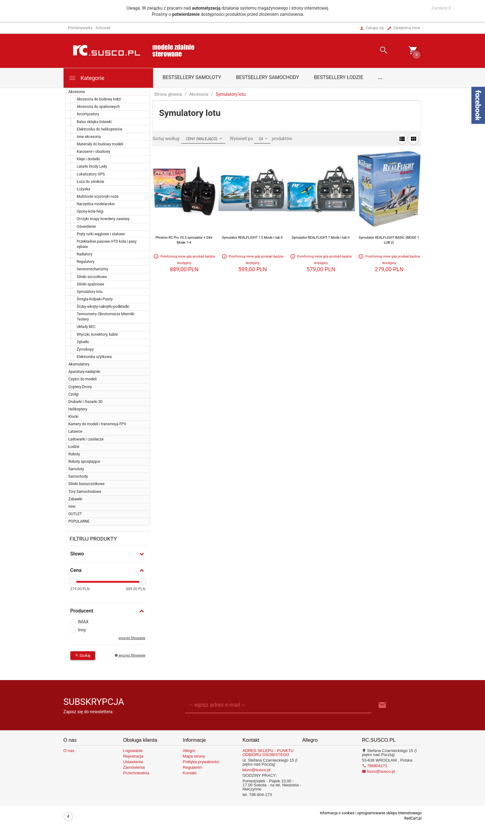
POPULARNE (79, 521)
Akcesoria (76, 92)
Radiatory (85, 254)
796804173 (374, 765)
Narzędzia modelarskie (96, 204)
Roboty (74, 454)
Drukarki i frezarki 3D (85, 402)
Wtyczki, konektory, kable (97, 334)
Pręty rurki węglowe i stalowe (101, 234)
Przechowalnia (136, 773)
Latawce (75, 431)
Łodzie (73, 446)
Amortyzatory (88, 114)
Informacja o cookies (337, 813)
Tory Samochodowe (84, 491)
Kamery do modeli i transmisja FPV (97, 424)
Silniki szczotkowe (92, 277)
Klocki (73, 416)
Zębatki (83, 342)
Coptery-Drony (80, 387)
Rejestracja (133, 756)
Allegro (189, 750)
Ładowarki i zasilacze (86, 439)
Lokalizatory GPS (91, 174)
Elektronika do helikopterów (99, 129)
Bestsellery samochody (267, 77)
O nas (69, 750)
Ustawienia (133, 761)
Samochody (78, 476)
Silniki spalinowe (90, 284)
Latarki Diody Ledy (92, 166)
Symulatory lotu (90, 292)
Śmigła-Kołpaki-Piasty (95, 299)
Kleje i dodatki (88, 159)
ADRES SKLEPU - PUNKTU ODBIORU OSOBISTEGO (267, 752)
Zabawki (75, 499)
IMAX (83, 621)
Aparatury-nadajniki (84, 371)
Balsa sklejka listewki (94, 122)
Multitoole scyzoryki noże (98, 196)
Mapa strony (194, 756)
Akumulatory (79, 364)
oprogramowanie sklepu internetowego (389, 813)
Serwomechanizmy (92, 269)
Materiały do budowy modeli (100, 144)
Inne (72, 506)
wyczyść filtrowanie (132, 638)
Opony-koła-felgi (90, 211)
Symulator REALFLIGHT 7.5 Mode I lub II (252, 238)
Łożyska (83, 189)
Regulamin (192, 767)
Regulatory (86, 261)
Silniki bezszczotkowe (86, 484)
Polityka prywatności (201, 761)
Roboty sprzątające (84, 461)
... (380, 77)
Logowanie (133, 750)
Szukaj (82, 655)
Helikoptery (77, 409)
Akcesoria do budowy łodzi (99, 99)
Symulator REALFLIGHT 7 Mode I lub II (321, 238)
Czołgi (73, 394)
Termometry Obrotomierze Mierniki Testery (105, 316)
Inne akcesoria (89, 137)
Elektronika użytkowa (94, 357)
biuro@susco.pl (256, 769)
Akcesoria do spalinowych (98, 106)
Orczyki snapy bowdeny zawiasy (103, 219)
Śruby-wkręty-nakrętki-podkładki (103, 306)
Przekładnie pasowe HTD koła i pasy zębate (107, 244)
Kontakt (189, 773)
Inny (82, 629)
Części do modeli (82, 379)
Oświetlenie (86, 226)
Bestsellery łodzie (338, 77)
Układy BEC (86, 327)
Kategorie (86, 78)
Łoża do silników (90, 181)
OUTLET (75, 514)
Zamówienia (134, 767)
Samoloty (76, 469)
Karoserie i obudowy (93, 151)
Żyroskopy (85, 349)
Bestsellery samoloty (192, 77)
